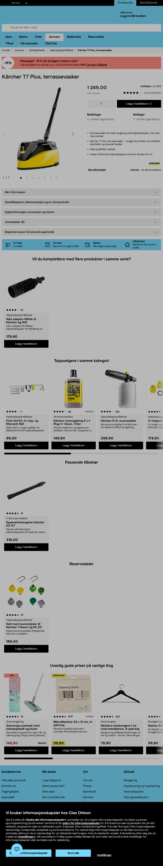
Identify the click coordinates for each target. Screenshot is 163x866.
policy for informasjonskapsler (81, 823)
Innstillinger (104, 855)
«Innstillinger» (26, 837)
